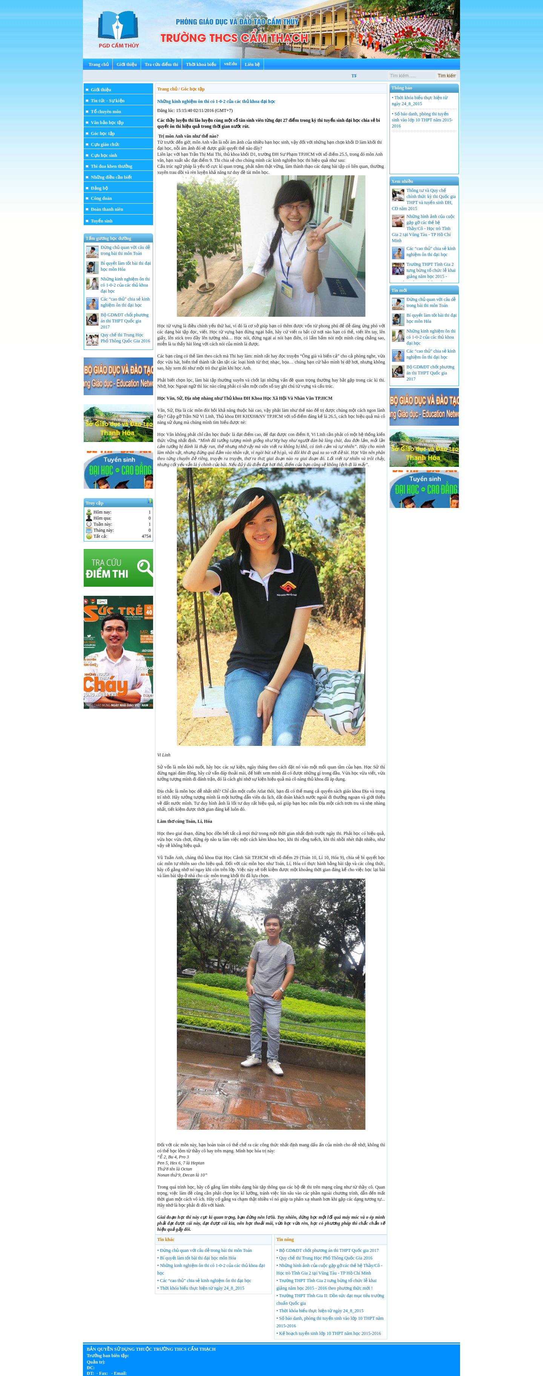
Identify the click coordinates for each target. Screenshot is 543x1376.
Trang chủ (99, 64)
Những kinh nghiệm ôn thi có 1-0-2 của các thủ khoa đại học (216, 101)
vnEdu (230, 63)
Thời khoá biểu (201, 64)
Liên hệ (252, 64)
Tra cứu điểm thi (161, 64)
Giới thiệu (127, 64)
